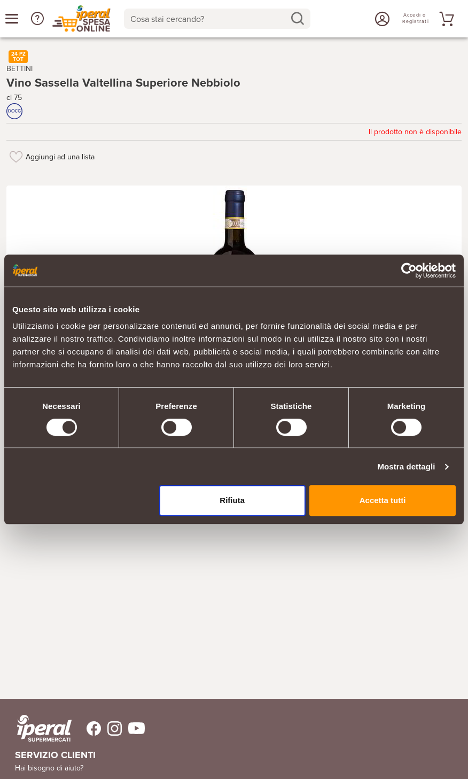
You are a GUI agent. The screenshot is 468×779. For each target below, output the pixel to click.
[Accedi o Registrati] (381, 19)
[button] (37, 19)
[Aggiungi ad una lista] (16, 156)
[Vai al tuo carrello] (445, 19)
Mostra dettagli (406, 466)
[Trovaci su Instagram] (111, 728)
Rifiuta (232, 500)
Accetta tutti (383, 500)
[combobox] (217, 19)
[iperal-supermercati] (44, 728)
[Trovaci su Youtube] (133, 728)
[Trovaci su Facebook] (87, 728)
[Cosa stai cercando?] (208, 19)
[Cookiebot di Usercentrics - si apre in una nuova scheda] (409, 271)
